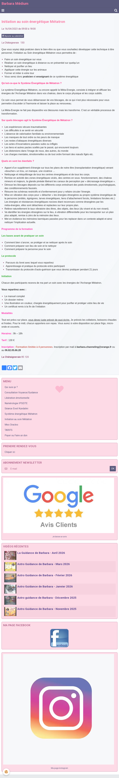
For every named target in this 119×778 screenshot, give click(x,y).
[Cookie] (6, 771)
